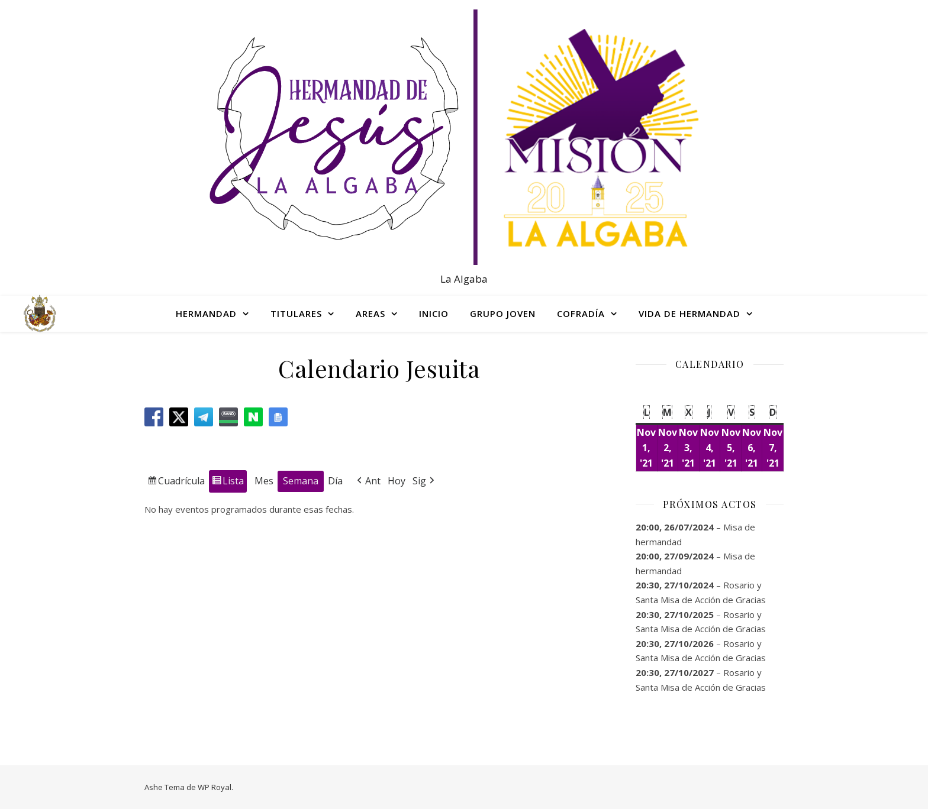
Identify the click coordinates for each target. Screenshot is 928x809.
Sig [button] (425, 481)
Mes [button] (263, 480)
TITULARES (296, 313)
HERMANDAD (206, 313)
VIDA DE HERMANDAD (689, 313)
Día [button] (335, 480)
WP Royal (214, 787)
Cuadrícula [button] (176, 482)
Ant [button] (368, 481)
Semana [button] (300, 480)
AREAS (370, 313)
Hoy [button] (396, 480)
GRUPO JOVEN (503, 313)
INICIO (434, 313)
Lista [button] (227, 482)
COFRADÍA (581, 313)
